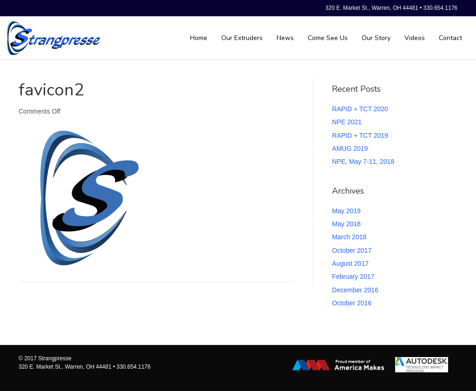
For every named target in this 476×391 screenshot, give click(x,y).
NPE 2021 (347, 122)
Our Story (376, 38)
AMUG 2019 (350, 148)
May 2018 (346, 224)
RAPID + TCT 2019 (360, 135)
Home (198, 38)
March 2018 (349, 237)
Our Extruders (242, 38)
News (285, 38)
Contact (450, 38)
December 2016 (355, 290)
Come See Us (328, 38)
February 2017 (353, 276)
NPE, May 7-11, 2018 (363, 161)
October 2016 (351, 303)
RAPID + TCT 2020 (360, 109)
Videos (414, 38)
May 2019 (346, 211)
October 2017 (351, 250)
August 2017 (350, 263)
